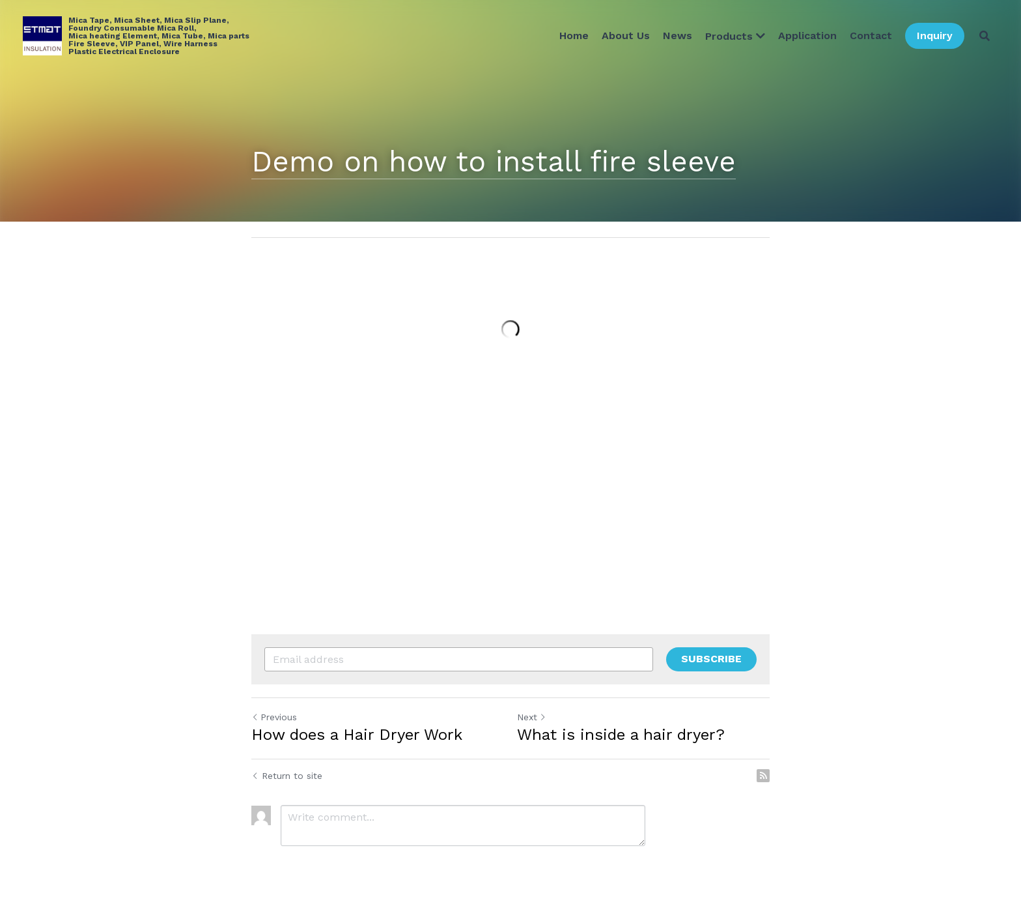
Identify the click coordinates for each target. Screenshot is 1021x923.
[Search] (984, 35)
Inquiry (935, 35)
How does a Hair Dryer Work (356, 734)
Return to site (286, 775)
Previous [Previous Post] (274, 717)
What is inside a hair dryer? (621, 734)
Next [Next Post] (531, 717)
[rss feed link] (763, 775)
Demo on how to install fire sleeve (493, 162)
